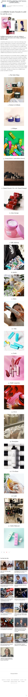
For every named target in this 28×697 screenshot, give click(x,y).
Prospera (22, 681)
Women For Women (13, 681)
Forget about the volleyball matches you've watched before (6, 614)
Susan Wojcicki (4, 1)
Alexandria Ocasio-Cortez (22, 0)
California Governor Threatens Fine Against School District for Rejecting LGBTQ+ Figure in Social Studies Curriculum (20, 630)
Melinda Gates (4, 0)
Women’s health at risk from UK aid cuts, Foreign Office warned (6, 586)
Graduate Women (7, 681)
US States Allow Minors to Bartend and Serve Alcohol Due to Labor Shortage (6, 629)
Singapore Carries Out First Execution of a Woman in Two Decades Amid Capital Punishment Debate (6, 600)
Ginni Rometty (13, 1)
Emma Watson (24, 1)
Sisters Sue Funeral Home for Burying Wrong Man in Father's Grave (6, 645)
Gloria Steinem (11, 2)
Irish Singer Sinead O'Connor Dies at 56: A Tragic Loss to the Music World (21, 599)
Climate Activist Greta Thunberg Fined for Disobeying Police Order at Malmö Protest (21, 614)
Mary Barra (8, 1)
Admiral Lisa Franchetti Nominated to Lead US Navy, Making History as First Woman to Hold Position (6, 659)
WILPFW (19, 681)
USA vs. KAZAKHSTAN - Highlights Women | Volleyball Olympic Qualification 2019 (15, 6)
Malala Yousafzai (18, 1)
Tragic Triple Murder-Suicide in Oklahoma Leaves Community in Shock (21, 645)
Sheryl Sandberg (9, 0)
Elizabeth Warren (15, 0)
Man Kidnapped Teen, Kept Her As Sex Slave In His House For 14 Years (21, 572)
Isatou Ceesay (17, 2)
